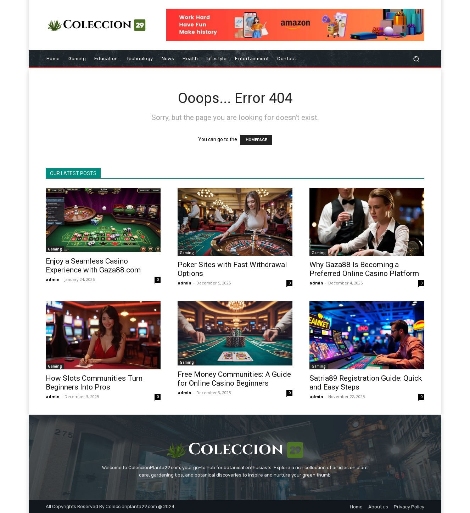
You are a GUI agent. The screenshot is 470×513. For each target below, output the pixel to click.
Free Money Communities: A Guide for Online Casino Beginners (234, 378)
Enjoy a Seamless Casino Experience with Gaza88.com (93, 265)
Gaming (55, 249)
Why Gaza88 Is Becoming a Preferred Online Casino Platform (364, 269)
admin (53, 279)
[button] (416, 59)
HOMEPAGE (256, 140)
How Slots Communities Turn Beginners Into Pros (94, 382)
